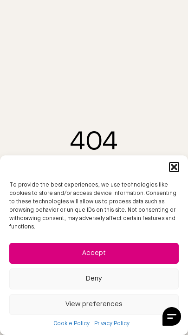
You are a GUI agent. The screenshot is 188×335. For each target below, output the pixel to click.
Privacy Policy (112, 324)
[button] (174, 167)
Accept (94, 253)
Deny (94, 278)
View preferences (94, 304)
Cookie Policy (72, 324)
